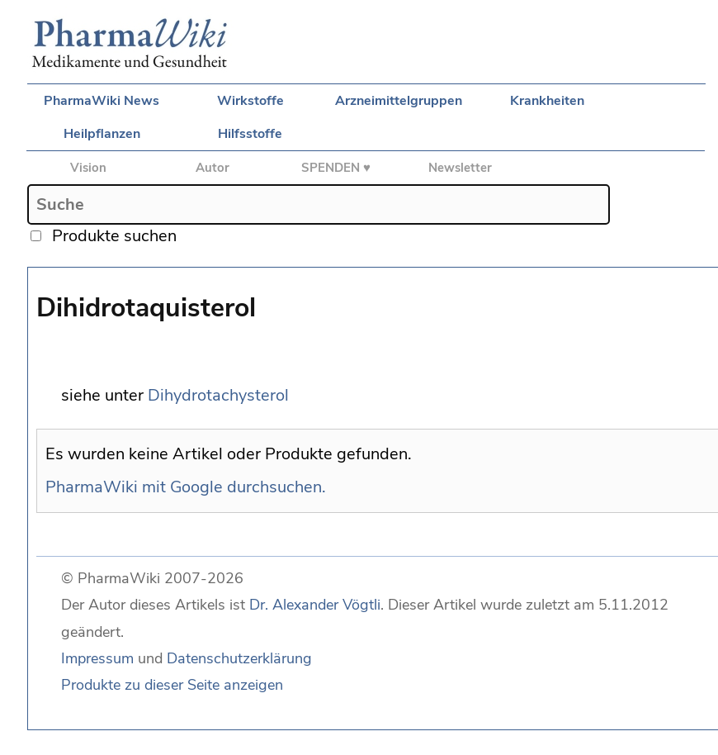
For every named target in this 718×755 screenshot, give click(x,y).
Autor (212, 167)
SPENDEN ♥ (336, 167)
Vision (88, 167)
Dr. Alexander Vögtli (314, 605)
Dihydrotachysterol (218, 395)
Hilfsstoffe (250, 134)
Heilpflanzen (102, 134)
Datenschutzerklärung (239, 658)
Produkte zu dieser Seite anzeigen (172, 685)
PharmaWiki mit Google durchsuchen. (185, 487)
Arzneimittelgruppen (398, 101)
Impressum (97, 658)
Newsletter (460, 167)
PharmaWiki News (101, 101)
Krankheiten (547, 101)
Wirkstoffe (250, 101)
